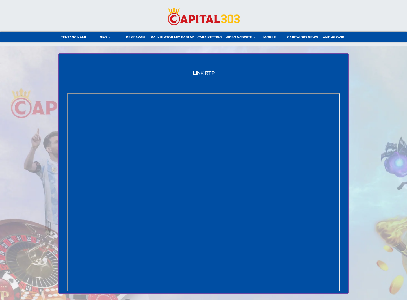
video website (239, 37)
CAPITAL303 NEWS (302, 37)
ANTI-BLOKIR (333, 37)
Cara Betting (209, 37)
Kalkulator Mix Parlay (172, 37)
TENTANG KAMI (73, 37)
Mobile (270, 37)
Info (103, 37)
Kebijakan (135, 37)
